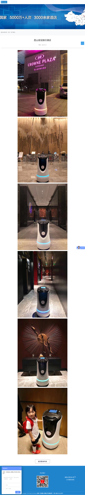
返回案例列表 (42, 461)
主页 (9, 32)
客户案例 (13, 32)
